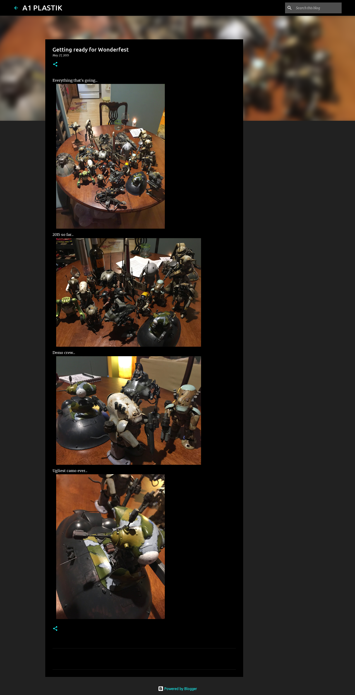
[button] (55, 65)
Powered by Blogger (177, 689)
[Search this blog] (318, 7)
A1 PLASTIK (42, 8)
